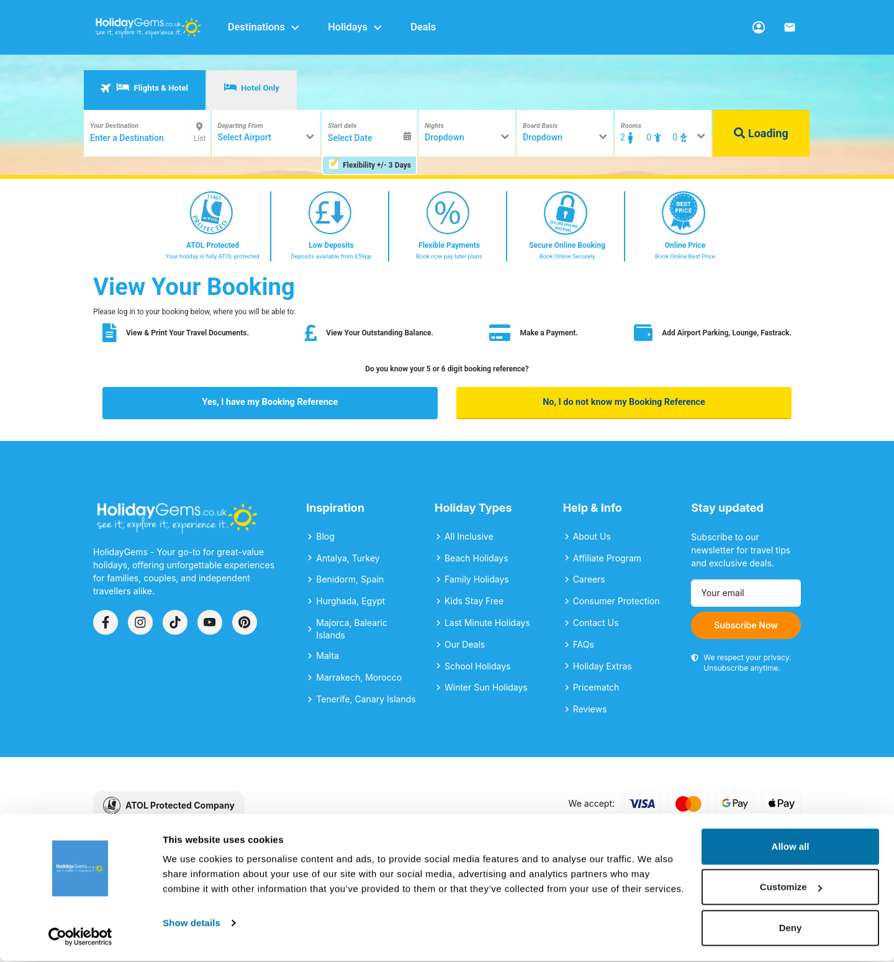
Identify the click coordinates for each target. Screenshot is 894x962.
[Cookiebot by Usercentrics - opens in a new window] (80, 937)
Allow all (791, 847)
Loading (761, 133)
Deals (423, 27)
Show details (191, 924)
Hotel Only (251, 88)
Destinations (264, 27)
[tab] (144, 90)
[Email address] (746, 593)
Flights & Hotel (143, 87)
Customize (791, 888)
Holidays (355, 27)
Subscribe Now (746, 625)
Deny (790, 928)
